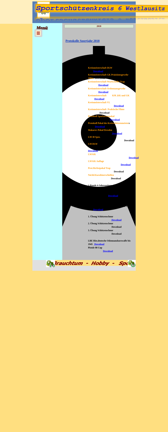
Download (98, 71)
